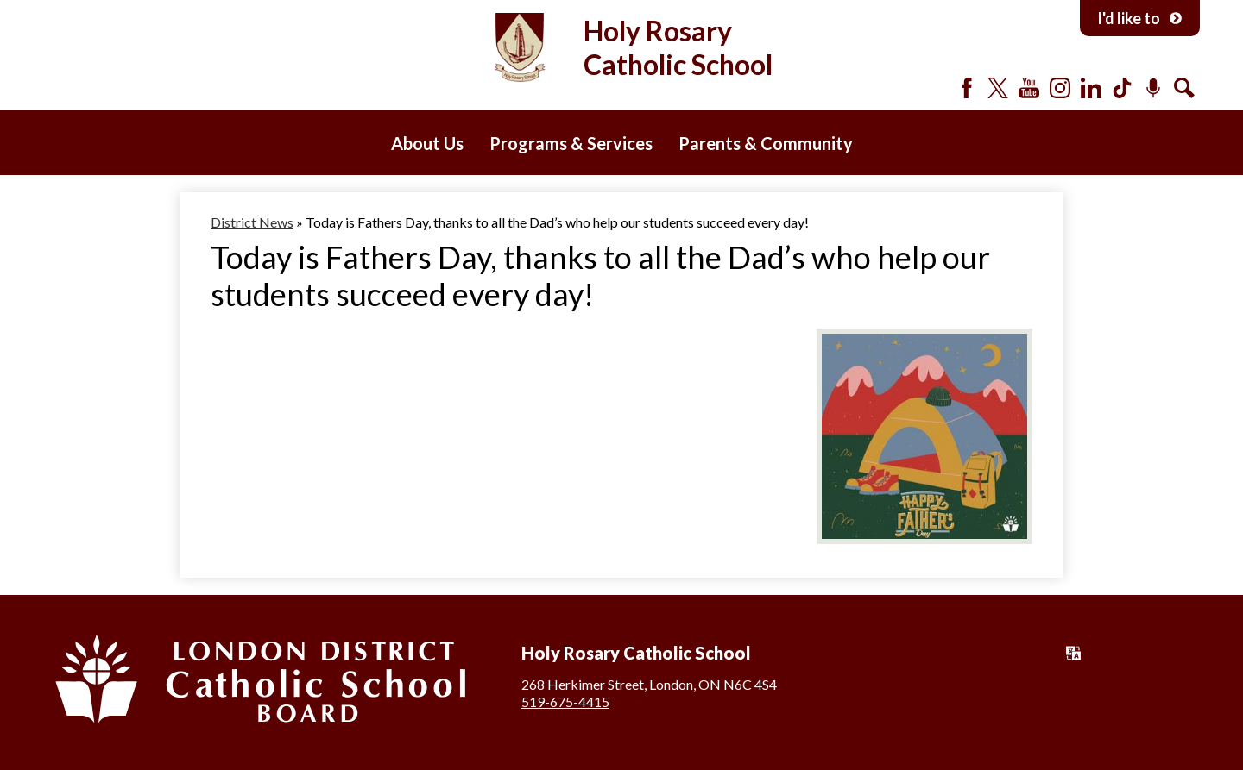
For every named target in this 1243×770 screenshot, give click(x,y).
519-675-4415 (565, 701)
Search (1184, 88)
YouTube (1029, 88)
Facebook (966, 88)
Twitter (997, 88)
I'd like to (1140, 18)
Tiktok (1122, 88)
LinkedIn (1091, 88)
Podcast (1153, 88)
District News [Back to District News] (252, 222)
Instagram (1060, 88)
